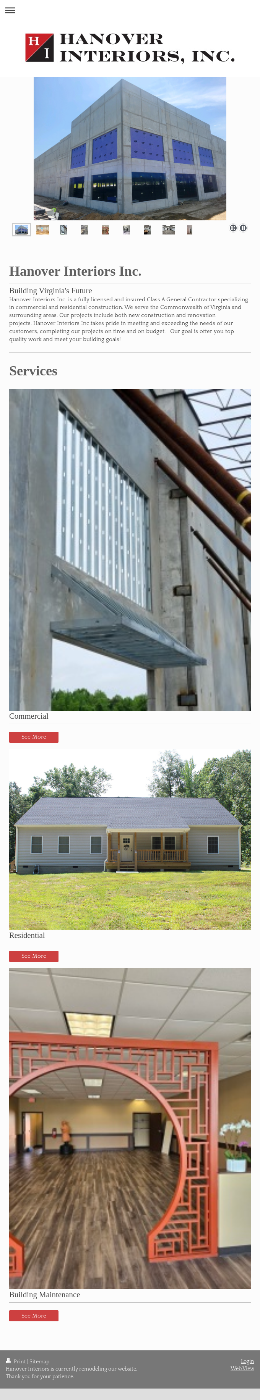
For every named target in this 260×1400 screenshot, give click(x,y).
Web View (242, 1369)
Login (247, 1361)
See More (33, 737)
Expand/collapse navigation (130, 10)
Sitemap (39, 1362)
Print (16, 1362)
